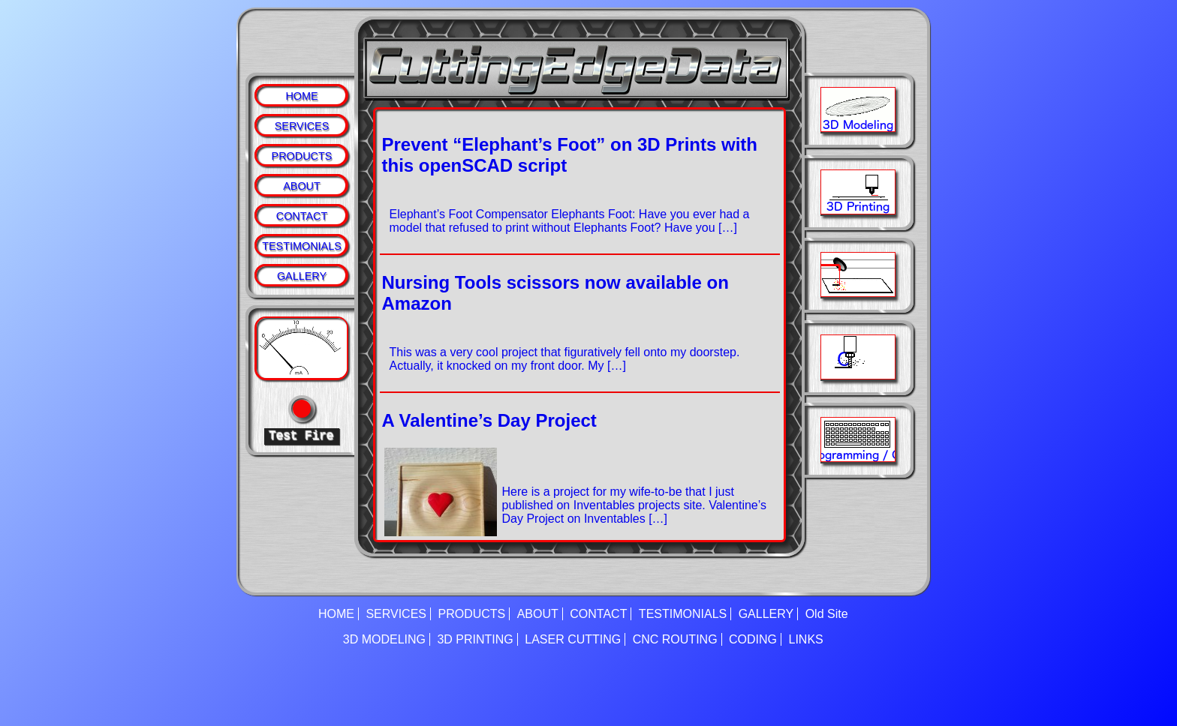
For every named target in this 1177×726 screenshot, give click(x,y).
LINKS (806, 639)
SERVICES (302, 126)
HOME (301, 96)
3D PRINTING (475, 639)
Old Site (826, 614)
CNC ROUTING (675, 639)
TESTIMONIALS (302, 246)
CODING (753, 639)
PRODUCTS (302, 156)
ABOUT (302, 186)
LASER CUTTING (573, 639)
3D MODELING (384, 639)
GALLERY (302, 276)
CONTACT (301, 216)
